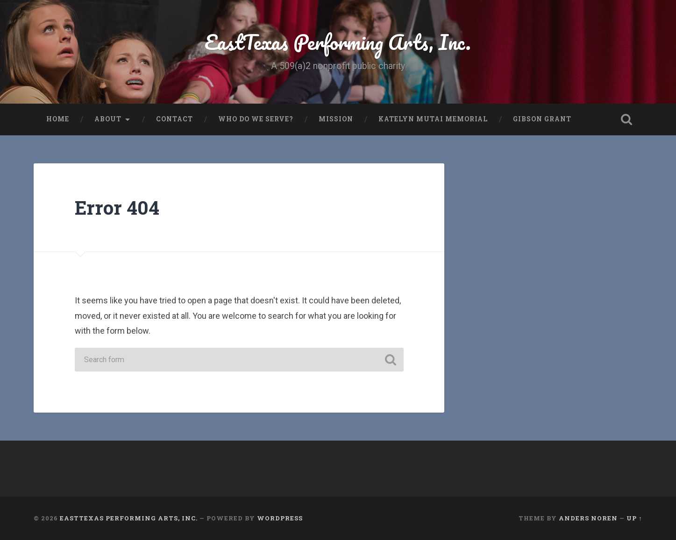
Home (57, 119)
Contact (174, 119)
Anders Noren (588, 518)
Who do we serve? (255, 119)
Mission (336, 119)
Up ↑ (634, 518)
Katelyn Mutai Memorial (433, 119)
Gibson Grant (542, 119)
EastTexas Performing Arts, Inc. (338, 41)
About (107, 119)
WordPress (280, 518)
